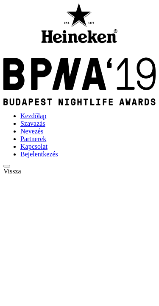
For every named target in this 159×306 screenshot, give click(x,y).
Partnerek (33, 138)
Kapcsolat (33, 146)
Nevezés (31, 131)
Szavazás (32, 123)
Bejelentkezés (39, 154)
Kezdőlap (33, 115)
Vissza (12, 171)
